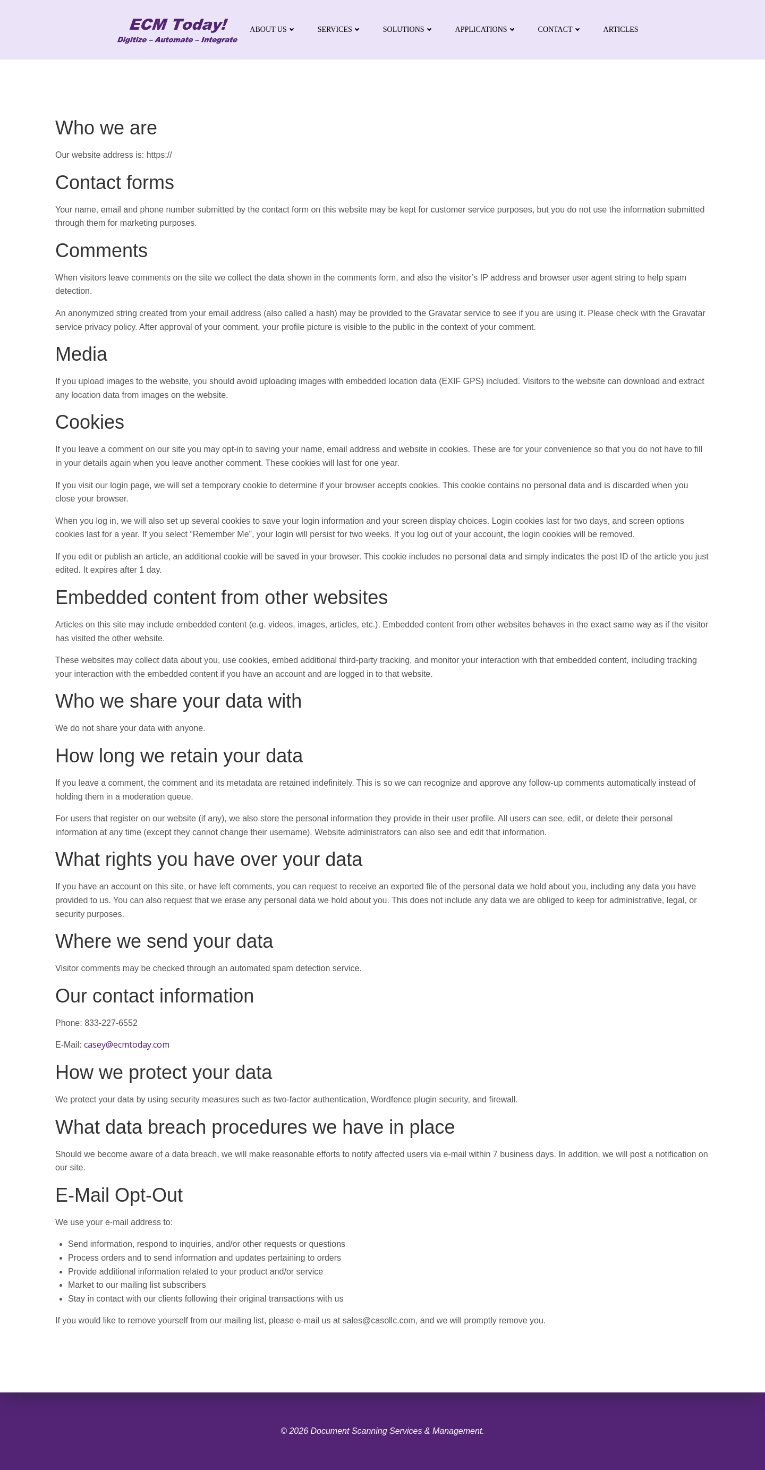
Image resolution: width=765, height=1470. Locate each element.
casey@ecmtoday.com (126, 1044)
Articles (621, 29)
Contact (560, 29)
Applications (486, 29)
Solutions (408, 29)
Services (340, 29)
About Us (273, 29)
